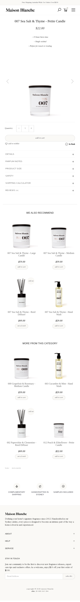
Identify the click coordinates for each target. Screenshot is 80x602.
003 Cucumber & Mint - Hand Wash (59, 384)
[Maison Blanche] (40, 514)
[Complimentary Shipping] (17, 489)
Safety (9, 176)
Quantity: (9, 128)
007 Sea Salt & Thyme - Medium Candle (58, 254)
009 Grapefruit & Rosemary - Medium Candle (21, 384)
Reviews (11, 190)
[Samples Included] (63, 488)
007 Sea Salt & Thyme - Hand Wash (59, 313)
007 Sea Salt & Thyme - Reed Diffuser (22, 313)
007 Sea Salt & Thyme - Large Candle (22, 254)
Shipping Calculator (18, 183)
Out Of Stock (21, 326)
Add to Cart (39, 138)
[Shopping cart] (66, 10)
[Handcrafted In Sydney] (40, 489)
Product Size (13, 168)
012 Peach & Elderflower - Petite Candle (58, 443)
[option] (40, 84)
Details (9, 154)
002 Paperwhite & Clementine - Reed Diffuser (21, 443)
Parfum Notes (13, 161)
